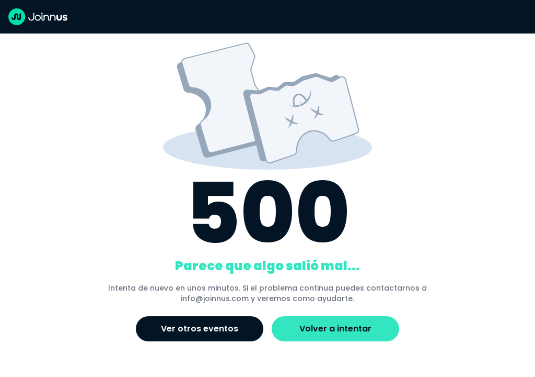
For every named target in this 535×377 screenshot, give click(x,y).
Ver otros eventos (199, 329)
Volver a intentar (335, 329)
